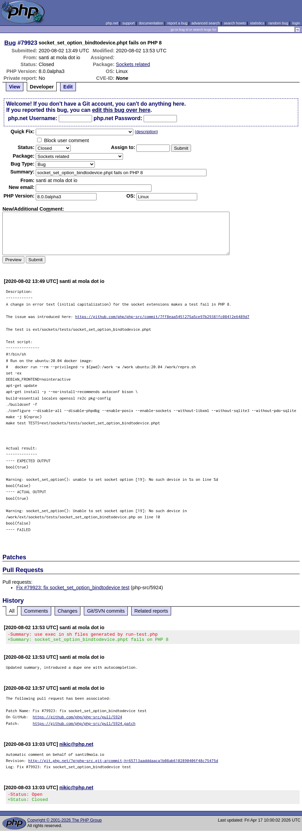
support (128, 23)
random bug (278, 23)
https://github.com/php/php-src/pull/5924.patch (84, 725)
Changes (68, 611)
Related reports (151, 611)
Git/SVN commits (106, 611)
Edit (67, 86)
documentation (151, 23)
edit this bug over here (121, 110)
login (296, 23)
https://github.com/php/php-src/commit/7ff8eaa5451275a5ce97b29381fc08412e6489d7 (162, 316)
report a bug (177, 23)
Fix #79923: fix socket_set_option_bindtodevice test (73, 587)
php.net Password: (117, 118)
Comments (36, 611)
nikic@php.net (76, 746)
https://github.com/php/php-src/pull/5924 (77, 719)
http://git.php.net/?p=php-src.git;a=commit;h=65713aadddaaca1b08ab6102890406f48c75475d (123, 762)
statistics (257, 23)
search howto (235, 23)
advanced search (205, 23)
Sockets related (133, 64)
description (146, 131)
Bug (10, 42)
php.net (112, 23)
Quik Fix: (23, 131)
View (14, 86)
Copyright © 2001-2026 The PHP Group (64, 824)
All (11, 611)
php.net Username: (32, 118)
